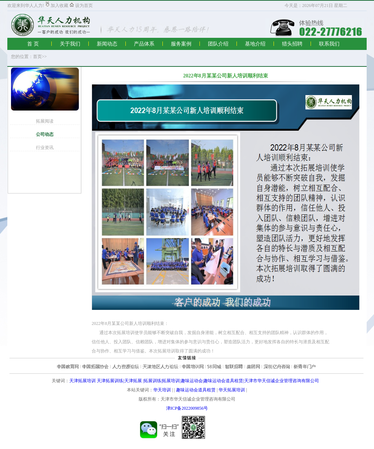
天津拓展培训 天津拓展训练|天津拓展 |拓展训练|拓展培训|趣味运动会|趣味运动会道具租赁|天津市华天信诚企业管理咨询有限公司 (194, 380)
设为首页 (81, 5)
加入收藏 (56, 5)
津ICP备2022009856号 (187, 408)
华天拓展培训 (232, 389)
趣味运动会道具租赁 (196, 389)
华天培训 (162, 389)
